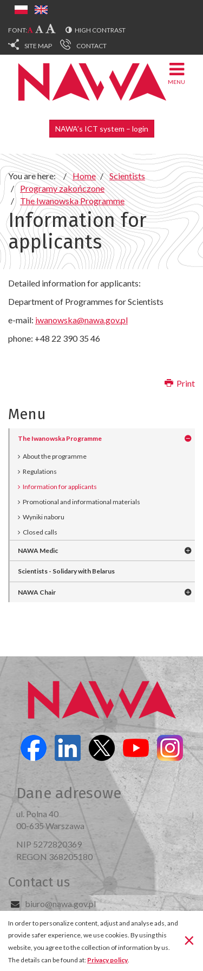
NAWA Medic (38, 550)
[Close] (189, 940)
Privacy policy (107, 960)
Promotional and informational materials (81, 502)
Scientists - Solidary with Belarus (66, 571)
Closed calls (40, 532)
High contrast (100, 30)
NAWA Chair (37, 592)
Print (180, 383)
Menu (176, 73)
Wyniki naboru (43, 517)
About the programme (55, 456)
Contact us (39, 882)
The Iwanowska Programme (60, 438)
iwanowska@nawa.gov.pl (81, 320)
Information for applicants (60, 487)
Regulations (40, 471)
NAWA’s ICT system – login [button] (101, 128)
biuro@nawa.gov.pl (60, 903)
